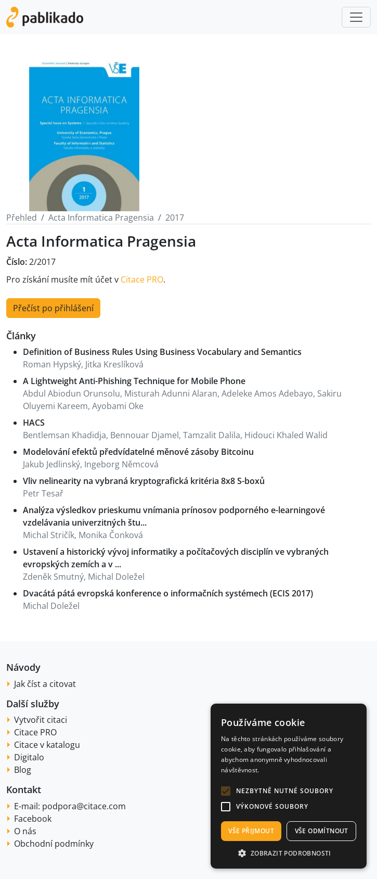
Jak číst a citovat (45, 684)
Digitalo (29, 757)
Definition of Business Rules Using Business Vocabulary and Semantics (162, 352)
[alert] (289, 786)
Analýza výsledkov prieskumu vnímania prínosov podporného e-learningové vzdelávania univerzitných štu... (174, 516)
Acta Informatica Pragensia (101, 217)
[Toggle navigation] (356, 17)
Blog (22, 769)
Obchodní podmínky (54, 843)
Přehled (21, 217)
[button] (225, 791)
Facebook (32, 818)
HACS (34, 422)
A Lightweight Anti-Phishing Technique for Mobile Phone (134, 381)
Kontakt (23, 789)
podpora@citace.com (84, 806)
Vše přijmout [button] (251, 830)
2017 (174, 217)
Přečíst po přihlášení (53, 308)
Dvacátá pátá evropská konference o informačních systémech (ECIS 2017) (168, 593)
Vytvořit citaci (40, 719)
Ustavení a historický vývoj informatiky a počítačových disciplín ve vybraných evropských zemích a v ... (176, 558)
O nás (25, 831)
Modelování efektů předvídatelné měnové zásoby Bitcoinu (138, 451)
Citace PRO (142, 279)
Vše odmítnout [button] (321, 830)
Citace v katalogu (47, 744)
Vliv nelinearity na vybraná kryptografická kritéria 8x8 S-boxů (144, 481)
